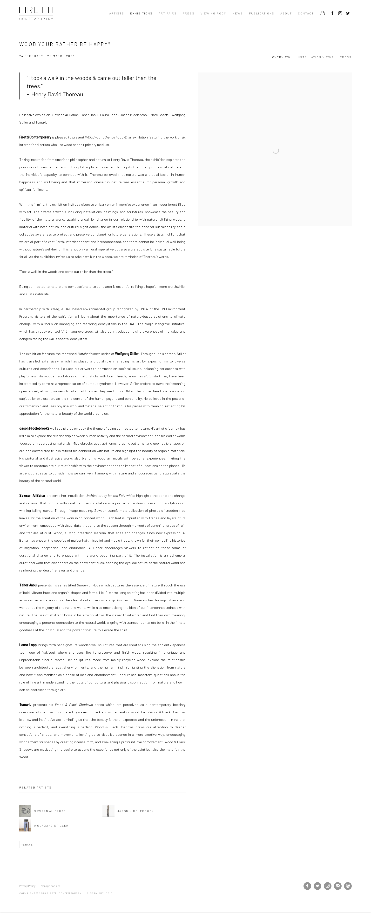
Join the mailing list (338, 886)
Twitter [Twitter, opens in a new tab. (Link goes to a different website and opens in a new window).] (348, 13)
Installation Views (315, 57)
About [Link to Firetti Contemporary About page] (286, 13)
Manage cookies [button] (50, 885)
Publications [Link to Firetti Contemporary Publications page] (261, 13)
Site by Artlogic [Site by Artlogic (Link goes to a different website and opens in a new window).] (100, 893)
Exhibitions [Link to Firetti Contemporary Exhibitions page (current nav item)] (141, 13)
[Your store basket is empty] (322, 13)
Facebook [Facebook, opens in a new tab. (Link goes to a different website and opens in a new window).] (332, 13)
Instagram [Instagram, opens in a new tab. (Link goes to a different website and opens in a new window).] (340, 13)
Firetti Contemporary (36, 13)
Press (346, 57)
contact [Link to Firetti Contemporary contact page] (306, 13)
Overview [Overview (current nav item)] (281, 57)
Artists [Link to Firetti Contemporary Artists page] (116, 13)
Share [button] (28, 844)
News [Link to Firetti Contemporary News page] (238, 13)
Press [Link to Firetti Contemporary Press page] (189, 13)
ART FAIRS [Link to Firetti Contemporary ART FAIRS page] (168, 13)
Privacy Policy (27, 885)
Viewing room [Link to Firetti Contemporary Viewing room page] (214, 13)
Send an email (348, 886)
